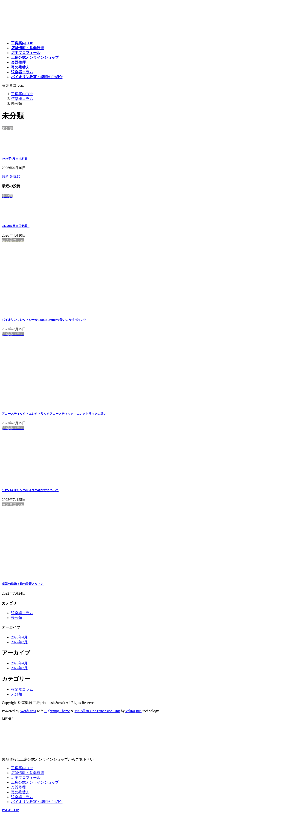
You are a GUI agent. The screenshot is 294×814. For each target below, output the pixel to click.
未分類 (16, 618)
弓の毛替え (20, 792)
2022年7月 (19, 642)
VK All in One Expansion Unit (97, 711)
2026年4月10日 (15, 158)
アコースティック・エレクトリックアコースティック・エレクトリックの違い (54, 413)
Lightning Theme (57, 711)
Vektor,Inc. (133, 711)
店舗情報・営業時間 (27, 773)
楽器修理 (18, 787)
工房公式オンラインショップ (35, 782)
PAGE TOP (10, 810)
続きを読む (11, 176)
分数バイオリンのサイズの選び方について (30, 490)
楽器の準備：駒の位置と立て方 (23, 584)
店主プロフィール (25, 778)
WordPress (28, 711)
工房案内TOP (22, 768)
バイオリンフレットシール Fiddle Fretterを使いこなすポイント (44, 319)
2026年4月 (19, 637)
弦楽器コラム (22, 613)
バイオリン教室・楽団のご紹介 (36, 802)
